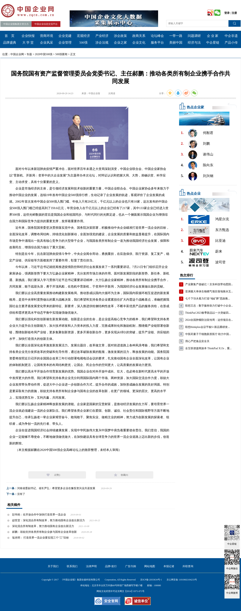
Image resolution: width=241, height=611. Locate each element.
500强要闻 (61, 54)
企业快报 (28, 36)
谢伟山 (208, 154)
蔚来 (218, 251)
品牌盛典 (9, 42)
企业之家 (120, 42)
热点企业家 (195, 107)
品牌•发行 (111, 566)
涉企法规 (101, 42)
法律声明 (91, 566)
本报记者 (168, 566)
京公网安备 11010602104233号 (182, 579)
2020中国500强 (43, 54)
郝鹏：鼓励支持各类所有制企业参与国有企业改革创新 (44, 531)
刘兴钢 (208, 176)
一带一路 (175, 36)
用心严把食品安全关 (197, 341)
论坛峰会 (157, 36)
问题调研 (194, 36)
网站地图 (149, 566)
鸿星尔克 (222, 219)
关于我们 (53, 566)
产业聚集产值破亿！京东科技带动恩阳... (209, 284)
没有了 (21, 494)
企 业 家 (212, 36)
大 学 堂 (28, 42)
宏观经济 (83, 36)
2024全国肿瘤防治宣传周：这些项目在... (209, 319)
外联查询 (188, 566)
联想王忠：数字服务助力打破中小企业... (209, 305)
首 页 (9, 36)
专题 (29, 54)
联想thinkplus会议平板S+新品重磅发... (207, 327)
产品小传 (231, 42)
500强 (83, 42)
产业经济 (101, 36)
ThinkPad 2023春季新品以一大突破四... (208, 312)
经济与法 (194, 42)
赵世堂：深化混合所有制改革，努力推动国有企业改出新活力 (48, 520)
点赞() (57, 475)
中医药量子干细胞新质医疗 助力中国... (208, 334)
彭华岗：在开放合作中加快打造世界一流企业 (39, 514)
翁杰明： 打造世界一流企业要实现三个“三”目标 (40, 537)
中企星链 (212, 42)
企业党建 (65, 36)
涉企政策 (120, 36)
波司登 (220, 262)
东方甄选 (222, 230)
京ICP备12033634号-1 (151, 579)
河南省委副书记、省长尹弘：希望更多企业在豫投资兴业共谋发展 (56, 488)
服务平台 (157, 42)
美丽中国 (175, 42)
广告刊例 (130, 566)
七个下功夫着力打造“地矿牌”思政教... (207, 298)
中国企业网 (17, 54)
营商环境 (46, 36)
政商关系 (138, 36)
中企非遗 (231, 36)
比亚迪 (220, 241)
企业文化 (138, 42)
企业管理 (65, 42)
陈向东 (208, 165)
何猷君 (208, 133)
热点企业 (194, 193)
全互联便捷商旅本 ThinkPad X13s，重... (208, 348)
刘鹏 (206, 143)
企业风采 (46, 42)
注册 (234, 13)
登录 (227, 13)
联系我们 (72, 566)
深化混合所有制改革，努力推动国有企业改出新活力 (43, 526)
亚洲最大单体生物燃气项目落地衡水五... (209, 291)
